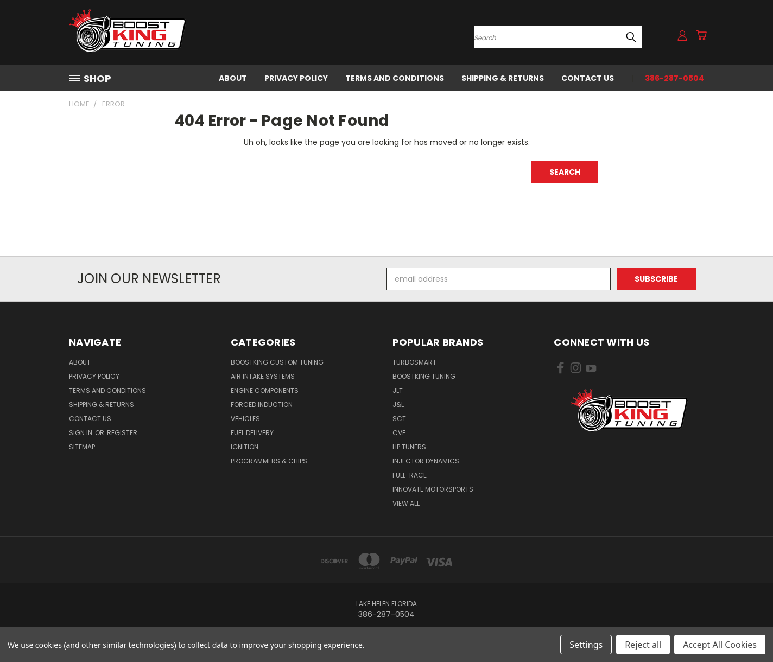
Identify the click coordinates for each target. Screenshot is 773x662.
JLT (397, 390)
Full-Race (409, 475)
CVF (398, 432)
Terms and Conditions (394, 78)
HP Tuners (409, 446)
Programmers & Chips (269, 461)
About (233, 78)
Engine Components (265, 390)
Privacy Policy (296, 78)
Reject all (643, 645)
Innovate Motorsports (432, 489)
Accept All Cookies (720, 645)
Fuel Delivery (252, 432)
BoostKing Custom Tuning (277, 362)
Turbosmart (414, 362)
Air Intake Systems (263, 376)
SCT (399, 418)
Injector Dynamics (425, 461)
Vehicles (245, 418)
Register (122, 432)
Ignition (244, 446)
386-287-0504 (674, 78)
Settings (586, 645)
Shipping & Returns (502, 78)
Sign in (81, 432)
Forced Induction (262, 404)
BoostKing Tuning (423, 376)
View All (406, 503)
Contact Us (587, 78)
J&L (398, 404)
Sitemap (82, 446)
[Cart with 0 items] (701, 35)
